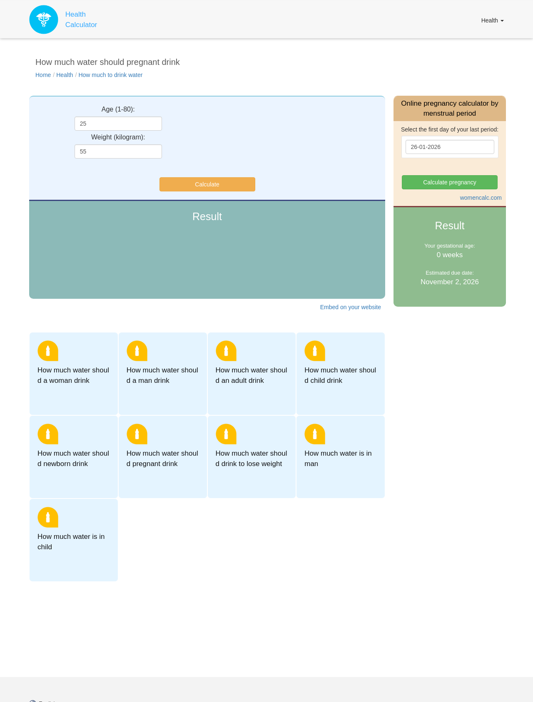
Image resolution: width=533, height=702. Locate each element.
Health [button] (492, 20)
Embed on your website (350, 307)
